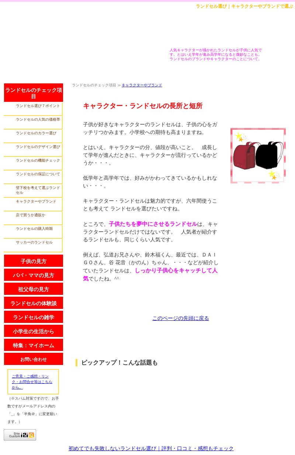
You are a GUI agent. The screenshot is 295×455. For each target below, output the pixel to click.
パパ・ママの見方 (33, 275)
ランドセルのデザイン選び (38, 147)
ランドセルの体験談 (33, 303)
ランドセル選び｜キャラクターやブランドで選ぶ (244, 6)
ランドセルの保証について (38, 174)
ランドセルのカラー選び (36, 133)
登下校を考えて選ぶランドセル (38, 190)
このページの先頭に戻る (180, 318)
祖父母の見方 (33, 289)
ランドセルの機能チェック (38, 160)
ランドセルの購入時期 (34, 229)
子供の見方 (33, 261)
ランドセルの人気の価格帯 (38, 119)
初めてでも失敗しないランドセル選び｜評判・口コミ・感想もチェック (151, 448)
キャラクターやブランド (142, 85)
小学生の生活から (33, 331)
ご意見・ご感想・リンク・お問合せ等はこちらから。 (32, 381)
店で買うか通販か (30, 215)
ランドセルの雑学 (33, 317)
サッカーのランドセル (34, 242)
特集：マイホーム (33, 345)
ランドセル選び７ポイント (38, 106)
